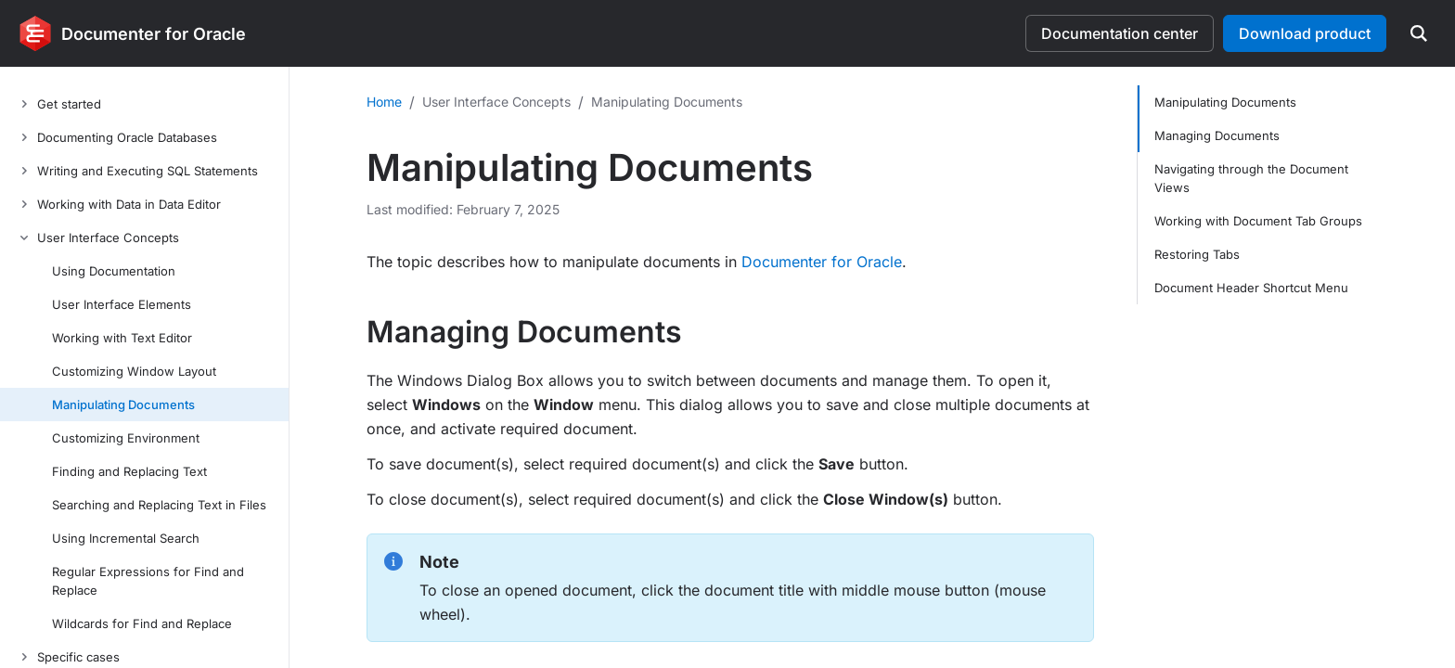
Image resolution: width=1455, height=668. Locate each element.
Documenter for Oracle (821, 261)
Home (384, 101)
